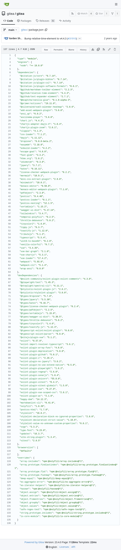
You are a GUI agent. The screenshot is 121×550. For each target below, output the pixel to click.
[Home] (6, 4)
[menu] (51, 547)
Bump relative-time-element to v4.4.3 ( (46, 38)
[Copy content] (98, 49)
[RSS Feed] (72, 13)
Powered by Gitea (34, 542)
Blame (71, 49)
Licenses (64, 546)
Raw (46, 49)
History (83, 49)
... (80, 38)
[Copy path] (46, 30)
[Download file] (93, 49)
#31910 (72, 38)
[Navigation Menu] (116, 4)
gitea (10, 13)
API (73, 546)
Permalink (58, 49)
